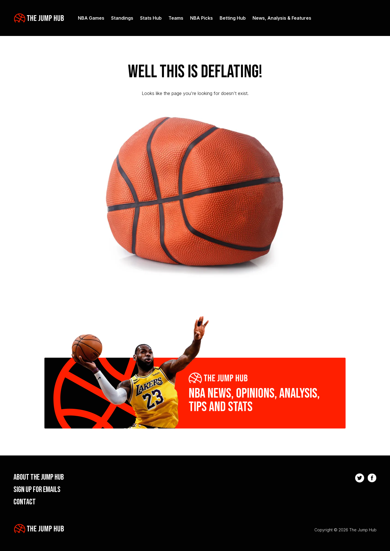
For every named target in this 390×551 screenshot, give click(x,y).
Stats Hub (151, 18)
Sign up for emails (36, 489)
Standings (122, 18)
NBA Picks (201, 18)
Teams (175, 18)
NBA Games (91, 18)
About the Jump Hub (38, 477)
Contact (24, 502)
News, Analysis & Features (282, 18)
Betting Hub (233, 18)
